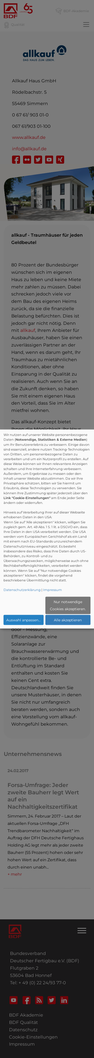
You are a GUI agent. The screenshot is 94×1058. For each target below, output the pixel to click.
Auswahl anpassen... (23, 620)
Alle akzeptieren (68, 620)
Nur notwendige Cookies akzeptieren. (68, 605)
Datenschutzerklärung (22, 590)
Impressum (52, 590)
